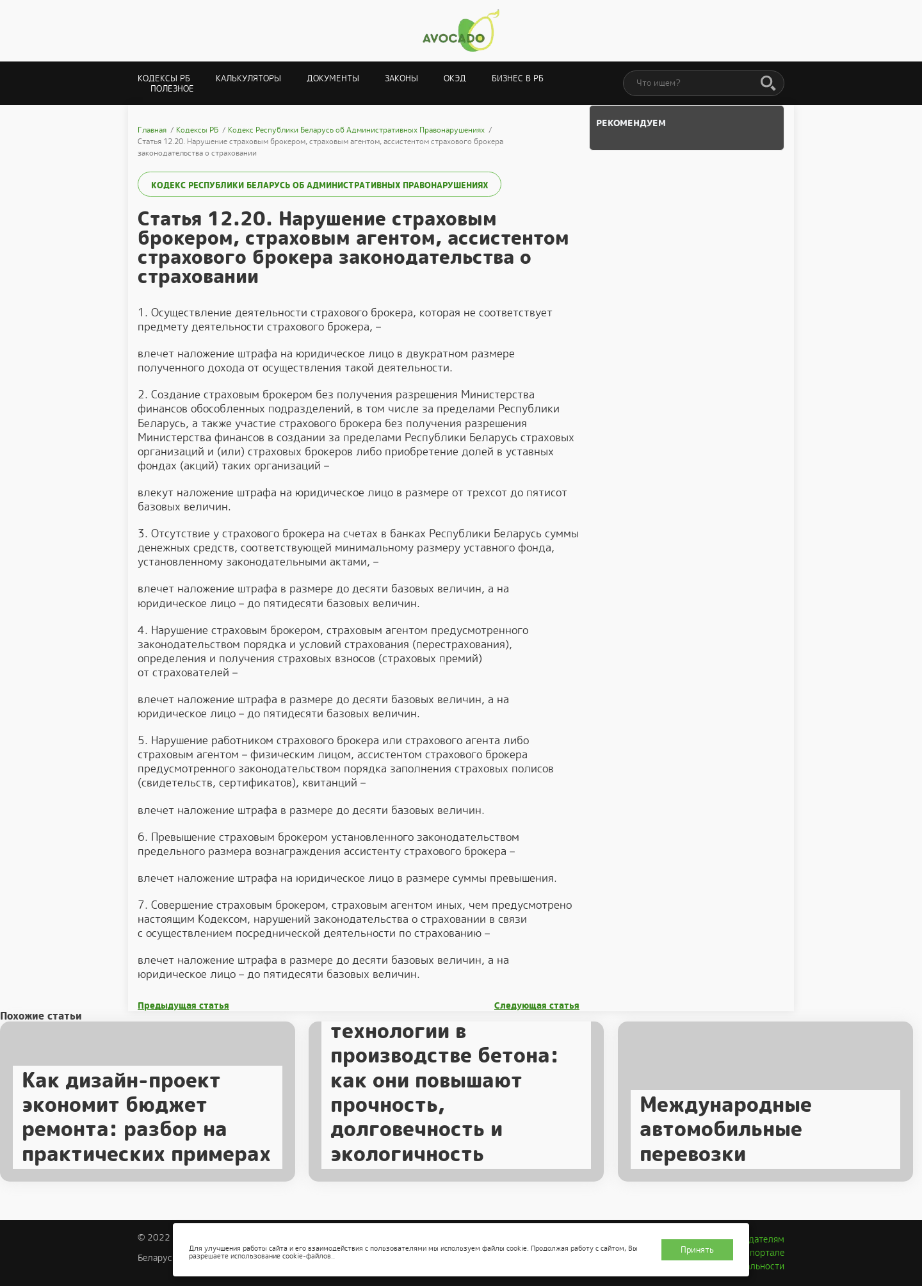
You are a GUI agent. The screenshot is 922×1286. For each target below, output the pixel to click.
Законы (401, 78)
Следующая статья (536, 1005)
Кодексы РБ (164, 78)
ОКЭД (455, 78)
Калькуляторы (248, 78)
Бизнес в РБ (518, 78)
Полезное (172, 89)
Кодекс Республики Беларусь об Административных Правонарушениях (319, 185)
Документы (333, 78)
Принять (697, 1250)
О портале (762, 1252)
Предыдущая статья (183, 1005)
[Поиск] (768, 84)
